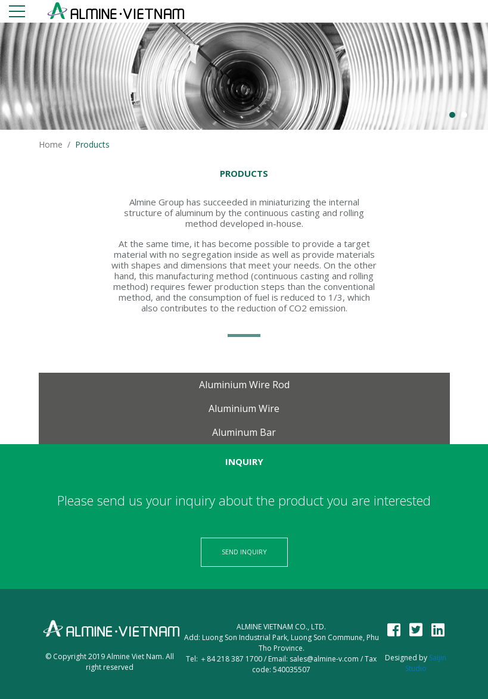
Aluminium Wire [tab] (244, 408)
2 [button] (464, 115)
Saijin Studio (426, 663)
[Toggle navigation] (17, 13)
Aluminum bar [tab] (244, 432)
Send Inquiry (244, 551)
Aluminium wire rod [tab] (244, 384)
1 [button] (452, 115)
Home (51, 144)
